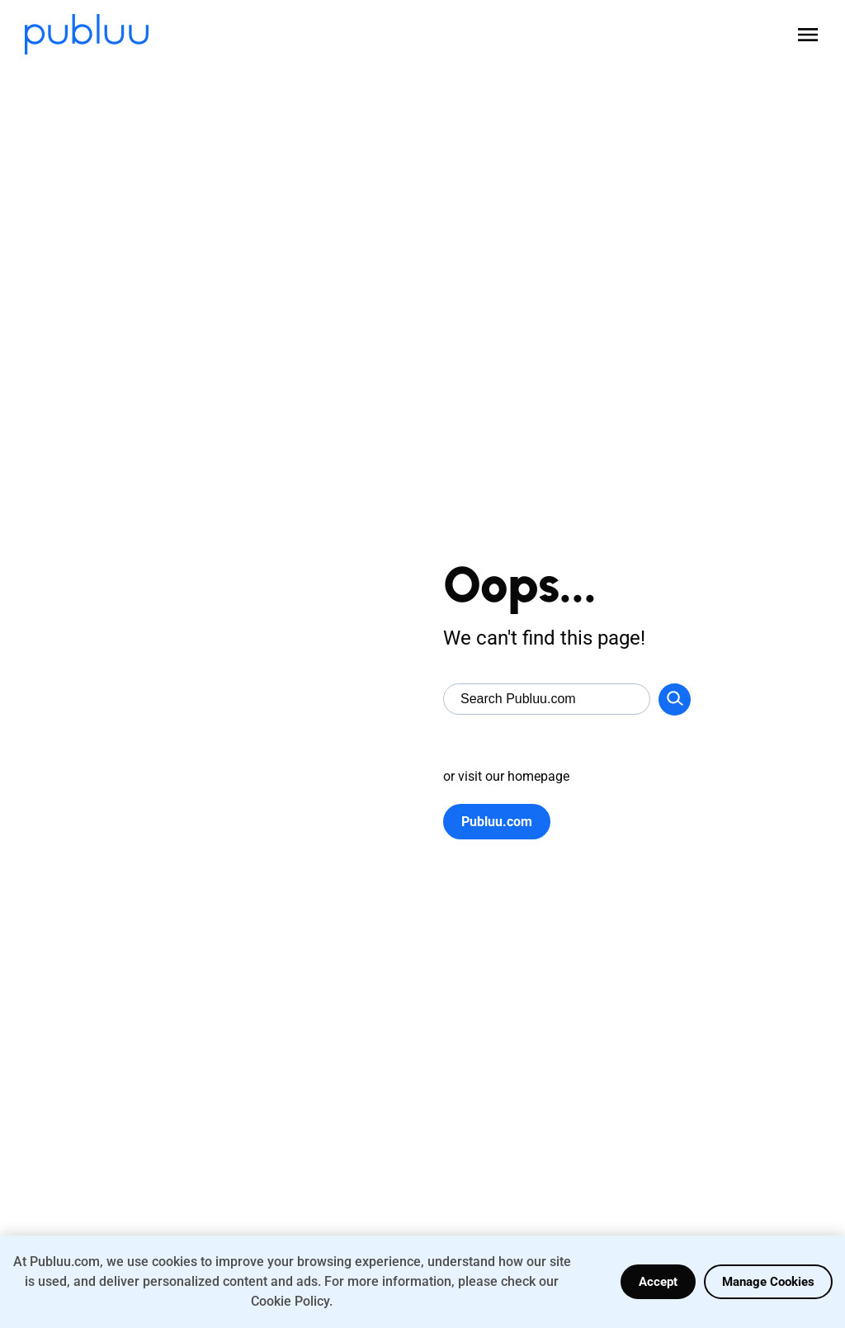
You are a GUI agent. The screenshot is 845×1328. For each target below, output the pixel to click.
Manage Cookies (768, 1281)
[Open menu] (807, 34)
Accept (658, 1281)
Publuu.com (496, 821)
